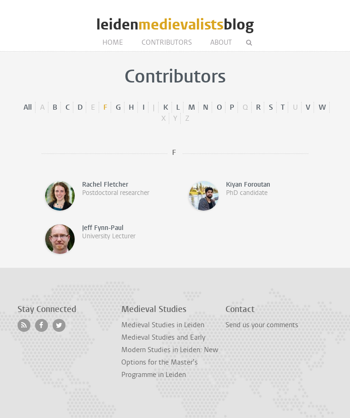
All (28, 107)
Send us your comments (261, 325)
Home (112, 42)
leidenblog (175, 25)
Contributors (167, 42)
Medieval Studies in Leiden (162, 325)
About (221, 42)
